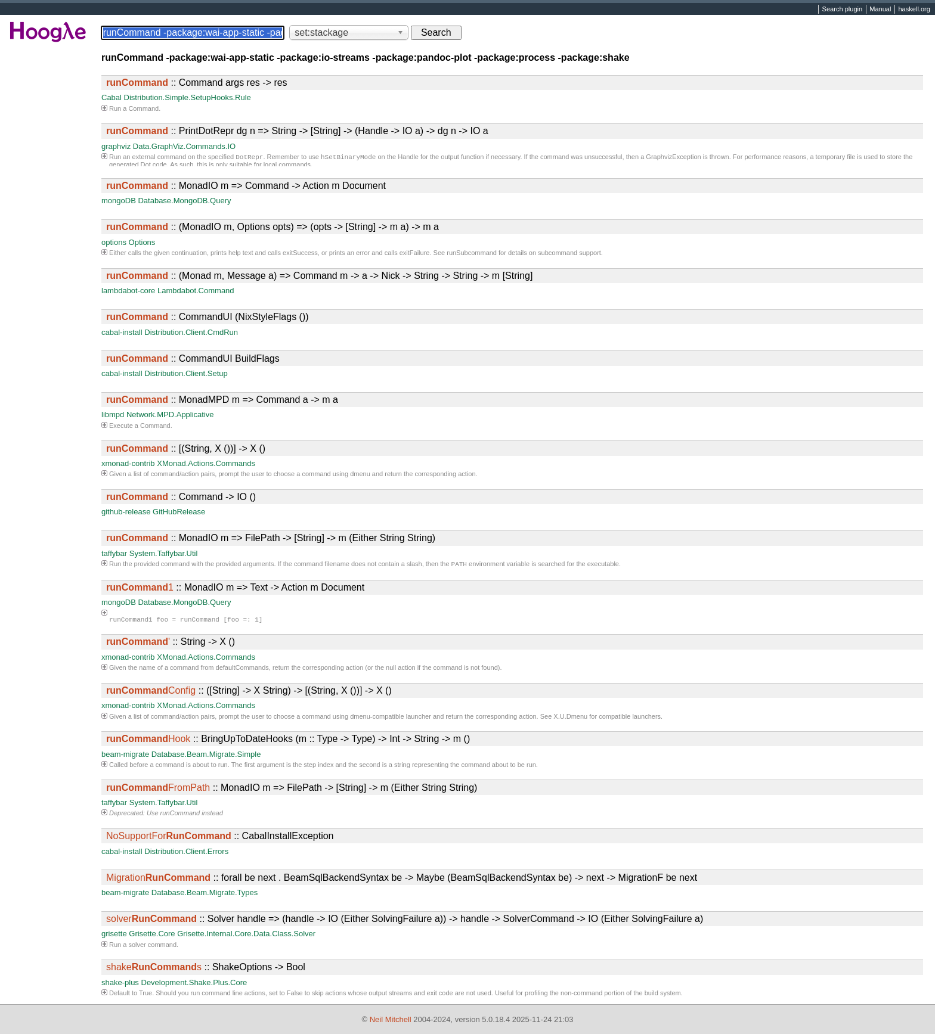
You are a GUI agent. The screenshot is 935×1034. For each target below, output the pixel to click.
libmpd (112, 414)
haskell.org (914, 9)
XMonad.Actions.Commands (206, 463)
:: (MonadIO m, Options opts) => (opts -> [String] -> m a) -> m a (272, 227)
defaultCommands (242, 668)
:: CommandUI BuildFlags (193, 358)
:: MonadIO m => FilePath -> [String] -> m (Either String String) (270, 538)
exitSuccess (300, 252)
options (113, 242)
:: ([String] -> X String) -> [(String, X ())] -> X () (249, 692)
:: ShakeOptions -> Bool (205, 968)
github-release (125, 511)
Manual (880, 9)
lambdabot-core (128, 290)
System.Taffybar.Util (163, 553)
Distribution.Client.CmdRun (191, 332)
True (145, 994)
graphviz (116, 146)
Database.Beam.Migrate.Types (204, 893)
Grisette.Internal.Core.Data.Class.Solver (246, 934)
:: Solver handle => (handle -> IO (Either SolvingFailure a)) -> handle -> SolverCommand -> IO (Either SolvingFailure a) (404, 920)
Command (143, 108)
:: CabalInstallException (219, 837)
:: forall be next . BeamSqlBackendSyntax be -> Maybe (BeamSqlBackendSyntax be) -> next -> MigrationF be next (401, 879)
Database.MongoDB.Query (184, 200)
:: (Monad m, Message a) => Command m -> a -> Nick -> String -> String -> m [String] (319, 276)
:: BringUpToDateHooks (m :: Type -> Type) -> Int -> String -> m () (288, 740)
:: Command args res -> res (196, 82)
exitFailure (415, 252)
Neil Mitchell (390, 1019)
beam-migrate (125, 755)
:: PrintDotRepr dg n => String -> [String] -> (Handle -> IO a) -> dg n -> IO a (297, 131)
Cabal (111, 97)
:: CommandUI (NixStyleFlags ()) (207, 317)
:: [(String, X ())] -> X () (185, 448)
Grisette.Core (152, 934)
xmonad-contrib (128, 463)
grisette (114, 934)
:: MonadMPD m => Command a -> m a (222, 400)
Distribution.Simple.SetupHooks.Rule (187, 97)
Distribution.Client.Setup (185, 373)
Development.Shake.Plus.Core (194, 983)
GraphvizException (673, 158)
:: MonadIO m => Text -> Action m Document (235, 588)
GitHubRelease (179, 511)
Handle (408, 158)
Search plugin (842, 9)
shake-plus (120, 983)
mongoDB (118, 200)
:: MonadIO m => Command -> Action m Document (246, 186)
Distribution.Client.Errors (186, 852)
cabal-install (122, 332)
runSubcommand (472, 252)
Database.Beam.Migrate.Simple (206, 755)
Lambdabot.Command (195, 290)
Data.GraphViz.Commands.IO (184, 146)
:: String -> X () (170, 643)
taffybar (114, 553)
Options (142, 242)
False (295, 994)
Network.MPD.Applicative (170, 414)
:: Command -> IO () (181, 497)
